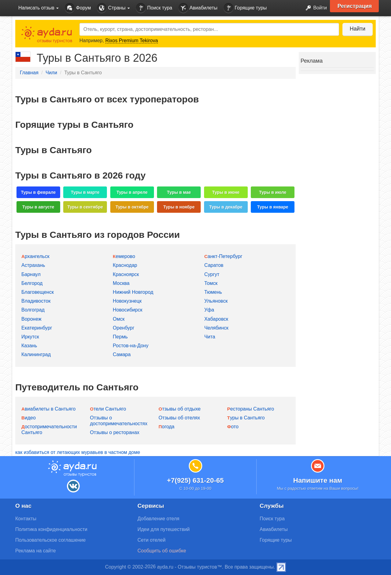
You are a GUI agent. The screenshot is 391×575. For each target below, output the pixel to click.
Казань (29, 345)
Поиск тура (154, 8)
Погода (166, 426)
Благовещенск (37, 292)
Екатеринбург (36, 327)
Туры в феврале (38, 192)
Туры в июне (225, 192)
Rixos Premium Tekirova (131, 40)
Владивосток (35, 301)
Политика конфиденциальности (51, 529)
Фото (233, 426)
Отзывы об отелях (179, 417)
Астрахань (33, 265)
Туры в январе (272, 207)
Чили (51, 72)
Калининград (36, 354)
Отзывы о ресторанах (115, 432)
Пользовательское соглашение (50, 540)
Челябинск (216, 327)
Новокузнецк (127, 301)
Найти (357, 29)
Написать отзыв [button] (38, 7)
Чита (209, 336)
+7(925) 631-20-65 (195, 480)
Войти (314, 8)
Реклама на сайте (35, 550)
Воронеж (31, 319)
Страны (113, 8)
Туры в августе (38, 207)
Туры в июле (272, 192)
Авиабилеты (197, 8)
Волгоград (33, 309)
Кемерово (124, 256)
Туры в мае (179, 192)
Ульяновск (216, 301)
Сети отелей (151, 540)
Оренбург (123, 327)
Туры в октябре (131, 207)
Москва (121, 283)
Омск (118, 319)
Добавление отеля (158, 518)
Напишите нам (317, 480)
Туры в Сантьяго (246, 417)
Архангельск (35, 256)
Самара (121, 354)
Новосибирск (127, 309)
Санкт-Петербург (223, 256)
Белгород (31, 283)
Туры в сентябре (85, 207)
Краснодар (125, 265)
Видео (28, 417)
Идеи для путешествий (163, 529)
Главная (29, 72)
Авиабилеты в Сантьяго (48, 408)
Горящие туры (245, 8)
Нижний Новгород (133, 292)
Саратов (214, 265)
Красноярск (126, 274)
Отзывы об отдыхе (180, 408)
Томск (210, 283)
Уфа (209, 309)
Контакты (25, 518)
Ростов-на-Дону (130, 345)
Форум (78, 8)
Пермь (120, 336)
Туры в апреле (132, 192)
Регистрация (355, 6)
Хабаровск (216, 319)
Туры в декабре (226, 207)
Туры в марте (85, 192)
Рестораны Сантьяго (250, 408)
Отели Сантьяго (108, 408)
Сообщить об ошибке (161, 550)
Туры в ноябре (179, 207)
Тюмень (213, 292)
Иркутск (30, 336)
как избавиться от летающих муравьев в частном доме (77, 452)
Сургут (211, 274)
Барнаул (31, 274)
